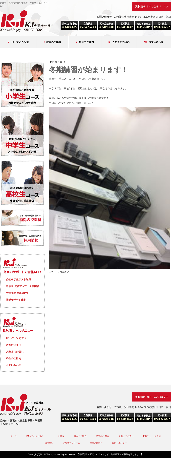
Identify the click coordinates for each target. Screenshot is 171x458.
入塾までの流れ (118, 42)
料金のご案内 (85, 42)
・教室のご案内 (12, 344)
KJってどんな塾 (18, 42)
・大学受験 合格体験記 (16, 293)
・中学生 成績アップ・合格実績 (21, 286)
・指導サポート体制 (15, 299)
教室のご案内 (52, 42)
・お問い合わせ (12, 365)
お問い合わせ (153, 42)
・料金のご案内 (12, 358)
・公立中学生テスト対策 (17, 279)
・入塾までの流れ (14, 351)
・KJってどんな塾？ (15, 338)
